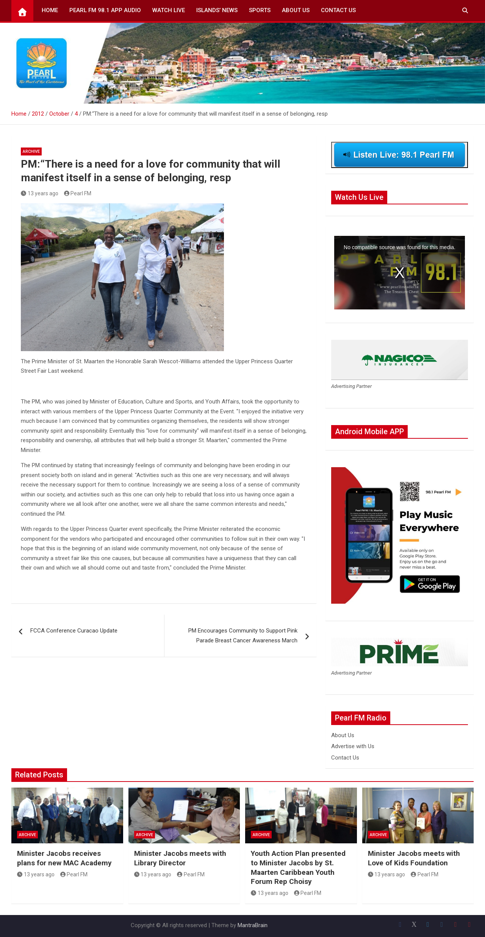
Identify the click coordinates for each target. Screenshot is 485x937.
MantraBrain (253, 925)
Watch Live (168, 10)
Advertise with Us (352, 746)
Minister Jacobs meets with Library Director (180, 858)
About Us (296, 10)
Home (50, 10)
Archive (31, 151)
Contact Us (338, 10)
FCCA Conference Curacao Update (73, 630)
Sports (260, 10)
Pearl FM (78, 193)
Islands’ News (217, 10)
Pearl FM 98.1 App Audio (105, 10)
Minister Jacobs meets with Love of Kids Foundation (414, 858)
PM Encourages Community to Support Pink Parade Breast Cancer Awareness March (242, 635)
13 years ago (39, 193)
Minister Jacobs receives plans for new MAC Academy (64, 858)
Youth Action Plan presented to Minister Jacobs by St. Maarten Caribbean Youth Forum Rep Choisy (298, 867)
